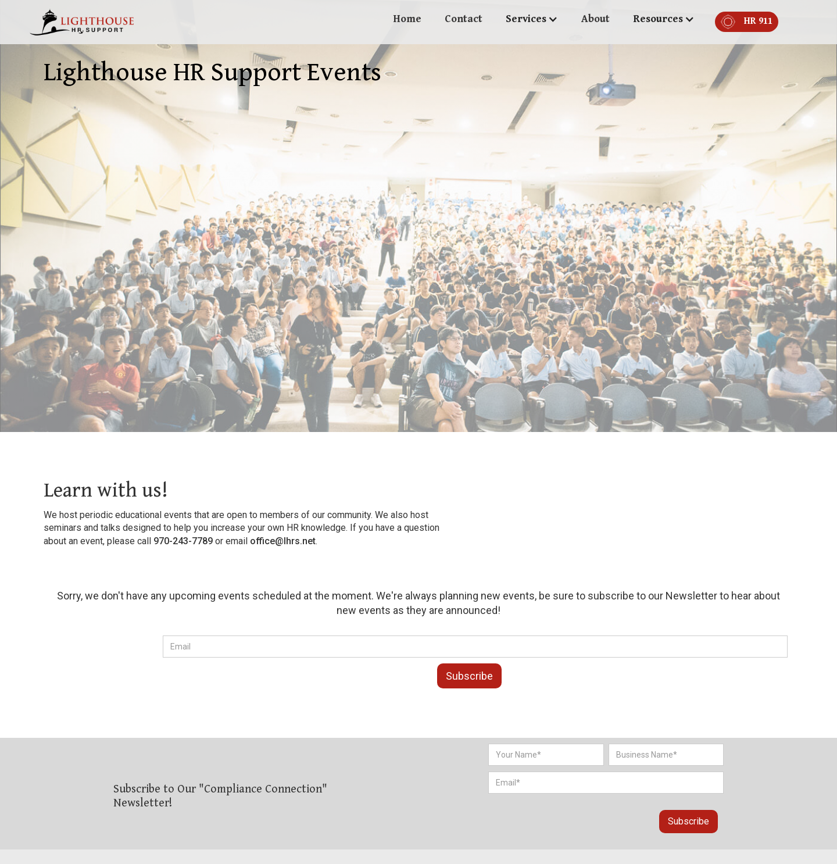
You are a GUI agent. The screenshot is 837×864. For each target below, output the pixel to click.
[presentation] (558, 816)
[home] (81, 22)
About (595, 19)
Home (407, 19)
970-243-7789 (183, 541)
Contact (463, 19)
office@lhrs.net (283, 541)
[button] (532, 19)
